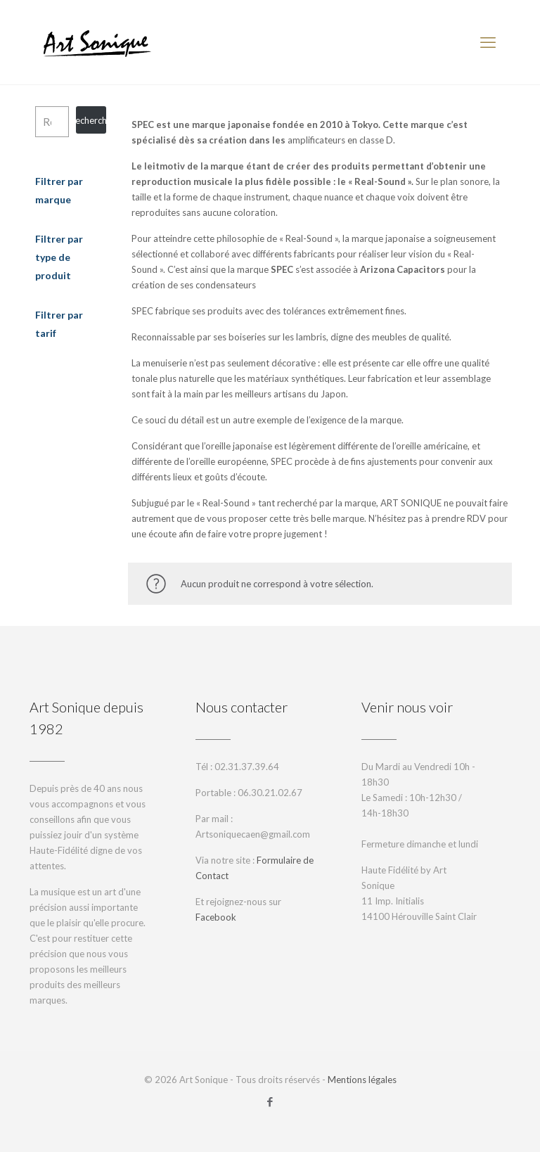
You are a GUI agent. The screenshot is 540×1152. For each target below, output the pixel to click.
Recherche (91, 120)
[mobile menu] (488, 42)
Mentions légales (362, 1079)
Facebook (215, 917)
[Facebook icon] (270, 1101)
